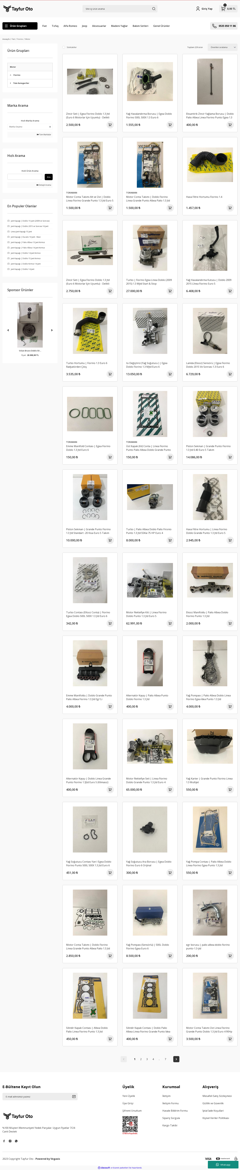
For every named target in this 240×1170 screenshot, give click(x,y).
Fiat (44, 26)
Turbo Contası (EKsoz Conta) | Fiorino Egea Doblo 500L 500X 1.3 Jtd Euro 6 (88, 614)
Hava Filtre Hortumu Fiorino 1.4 (204, 197)
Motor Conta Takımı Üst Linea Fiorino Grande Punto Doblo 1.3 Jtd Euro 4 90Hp (209, 1029)
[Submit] (75, 1096)
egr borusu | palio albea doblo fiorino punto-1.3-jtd (208, 946)
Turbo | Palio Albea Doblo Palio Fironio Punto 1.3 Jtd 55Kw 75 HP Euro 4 (148, 531)
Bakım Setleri (140, 26)
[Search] (120, 8)
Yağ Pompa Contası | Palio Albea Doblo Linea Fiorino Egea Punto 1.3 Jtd (208, 863)
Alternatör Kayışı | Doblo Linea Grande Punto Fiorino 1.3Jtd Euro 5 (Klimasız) (88, 780)
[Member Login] (204, 8)
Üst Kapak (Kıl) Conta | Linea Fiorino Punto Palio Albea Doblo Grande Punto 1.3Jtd (148, 448)
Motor (27, 39)
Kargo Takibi (169, 1125)
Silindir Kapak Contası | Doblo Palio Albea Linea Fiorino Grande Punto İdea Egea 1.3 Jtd (148, 1029)
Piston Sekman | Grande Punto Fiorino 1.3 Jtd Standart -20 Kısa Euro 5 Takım (88, 531)
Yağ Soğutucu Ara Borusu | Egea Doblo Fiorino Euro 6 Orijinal (148, 863)
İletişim (166, 1096)
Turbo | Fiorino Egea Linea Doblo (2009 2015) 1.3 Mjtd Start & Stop (149, 281)
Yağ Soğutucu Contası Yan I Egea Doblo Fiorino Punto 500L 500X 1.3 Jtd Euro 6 (88, 863)
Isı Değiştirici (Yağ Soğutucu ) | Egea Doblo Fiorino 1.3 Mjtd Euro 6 (146, 364)
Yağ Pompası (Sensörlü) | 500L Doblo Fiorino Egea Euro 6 (147, 946)
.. (159, 1059)
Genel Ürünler (161, 26)
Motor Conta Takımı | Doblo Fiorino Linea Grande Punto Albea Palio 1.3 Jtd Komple (148, 198)
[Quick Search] (24, 177)
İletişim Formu (170, 1103)
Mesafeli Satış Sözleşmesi (217, 1096)
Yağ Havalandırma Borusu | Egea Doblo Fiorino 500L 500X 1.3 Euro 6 (149, 115)
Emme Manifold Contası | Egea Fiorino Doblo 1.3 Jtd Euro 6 (88, 448)
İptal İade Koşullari (213, 1110)
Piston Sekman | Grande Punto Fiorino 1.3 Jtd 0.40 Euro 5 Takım (208, 448)
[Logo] (18, 8)
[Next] (52, 330)
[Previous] (8, 330)
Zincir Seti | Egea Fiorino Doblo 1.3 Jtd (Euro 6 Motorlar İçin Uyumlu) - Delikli (88, 115)
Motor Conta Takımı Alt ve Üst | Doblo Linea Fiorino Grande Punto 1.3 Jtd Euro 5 (89, 198)
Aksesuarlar (99, 26)
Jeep (84, 26)
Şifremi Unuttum (132, 1110)
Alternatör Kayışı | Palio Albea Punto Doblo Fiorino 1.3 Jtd (147, 697)
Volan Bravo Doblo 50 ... (30, 350)
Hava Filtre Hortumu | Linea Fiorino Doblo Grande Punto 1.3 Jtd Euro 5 (206, 531)
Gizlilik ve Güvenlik (213, 1103)
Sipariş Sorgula (171, 1118)
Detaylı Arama (44, 185)
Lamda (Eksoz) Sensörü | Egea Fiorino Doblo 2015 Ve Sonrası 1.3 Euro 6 (208, 364)
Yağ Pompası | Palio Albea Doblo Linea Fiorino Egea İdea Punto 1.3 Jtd (208, 697)
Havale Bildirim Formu (175, 1110)
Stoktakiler (72, 47)
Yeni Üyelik (128, 1096)
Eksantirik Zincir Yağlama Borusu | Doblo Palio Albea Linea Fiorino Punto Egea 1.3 (210, 115)
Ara (48, 177)
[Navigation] (20, 26)
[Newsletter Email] (40, 1096)
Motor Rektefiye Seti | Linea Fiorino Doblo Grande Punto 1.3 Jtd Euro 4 (146, 780)
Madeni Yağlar (119, 26)
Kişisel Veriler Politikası (215, 1118)
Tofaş (55, 26)
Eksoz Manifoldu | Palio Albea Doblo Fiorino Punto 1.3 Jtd (207, 614)
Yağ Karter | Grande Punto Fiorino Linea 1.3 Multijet (209, 780)
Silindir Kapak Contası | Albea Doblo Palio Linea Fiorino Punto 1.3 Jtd (87, 1029)
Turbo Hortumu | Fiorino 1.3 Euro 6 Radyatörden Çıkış (86, 364)
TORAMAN (71, 192)
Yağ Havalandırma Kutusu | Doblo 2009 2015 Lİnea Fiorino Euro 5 (208, 281)
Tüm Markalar (44, 134)
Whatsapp (223, 1164)
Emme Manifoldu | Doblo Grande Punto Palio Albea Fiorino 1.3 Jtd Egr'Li (89, 697)
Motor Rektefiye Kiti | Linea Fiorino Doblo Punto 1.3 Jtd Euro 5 (146, 614)
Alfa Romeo (70, 26)
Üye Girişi (127, 1103)
